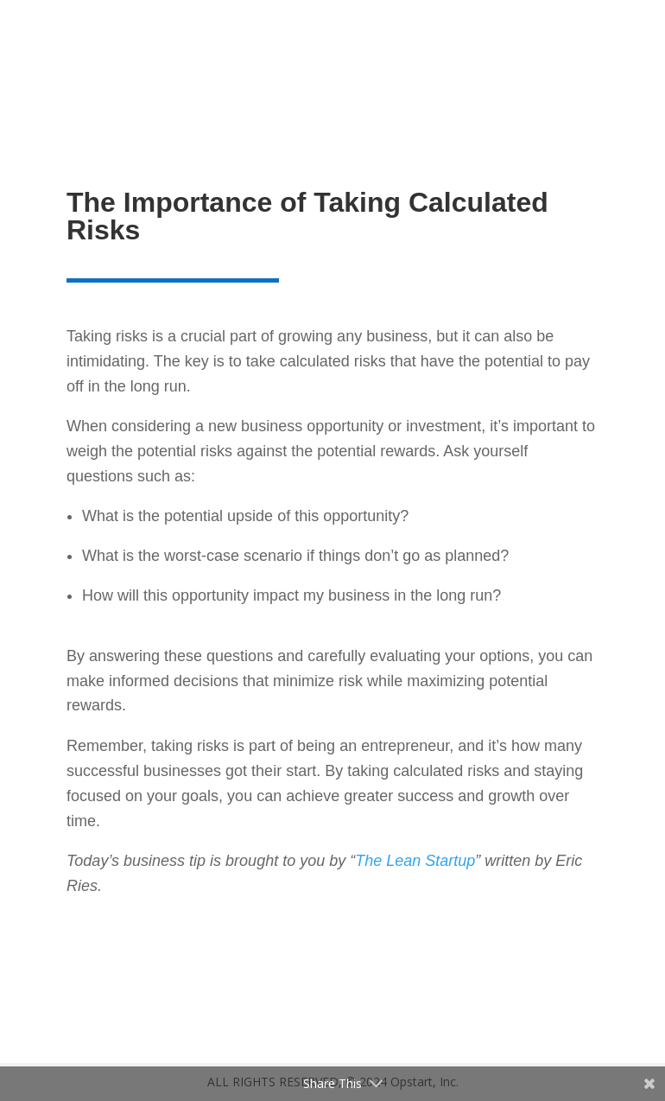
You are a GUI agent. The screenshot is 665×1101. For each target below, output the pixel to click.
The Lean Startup (415, 860)
